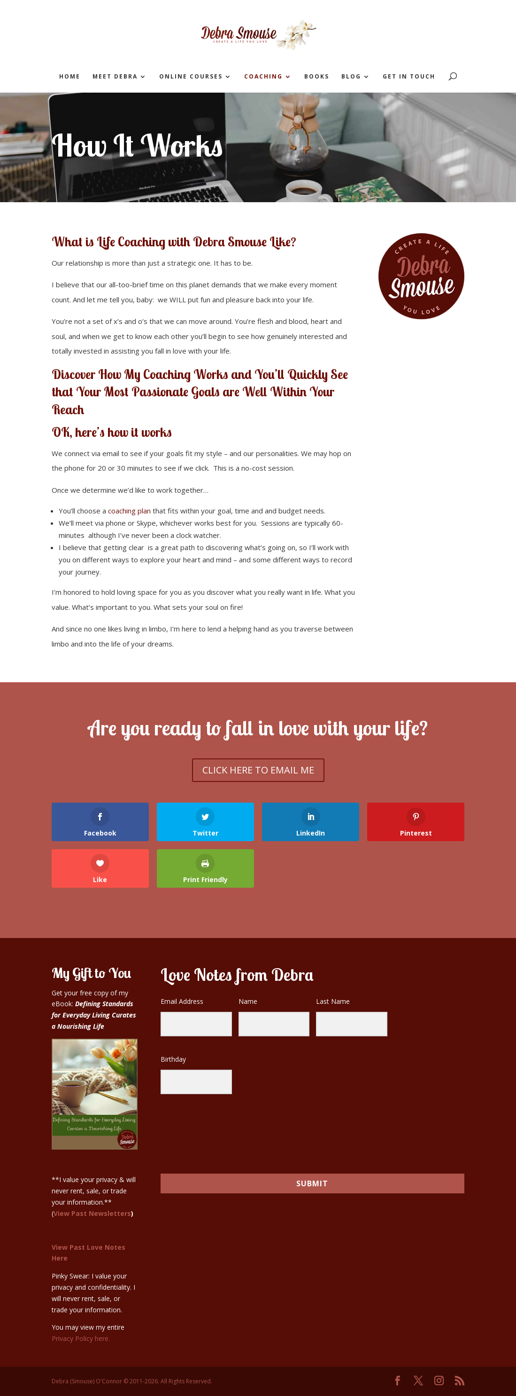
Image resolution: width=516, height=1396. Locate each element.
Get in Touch (409, 76)
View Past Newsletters (92, 1213)
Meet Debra (115, 76)
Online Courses (191, 76)
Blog (351, 76)
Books (316, 76)
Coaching (263, 76)
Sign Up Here (73, 1161)
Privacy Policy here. (81, 1338)
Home (69, 76)
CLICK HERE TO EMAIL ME (258, 770)
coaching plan (129, 510)
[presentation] (218, 1129)
